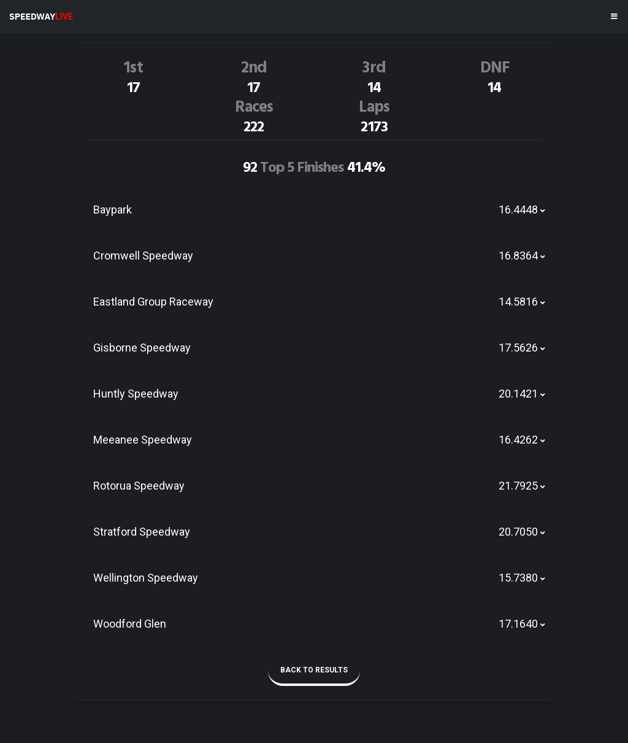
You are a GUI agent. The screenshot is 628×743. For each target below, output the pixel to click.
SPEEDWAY (41, 16)
